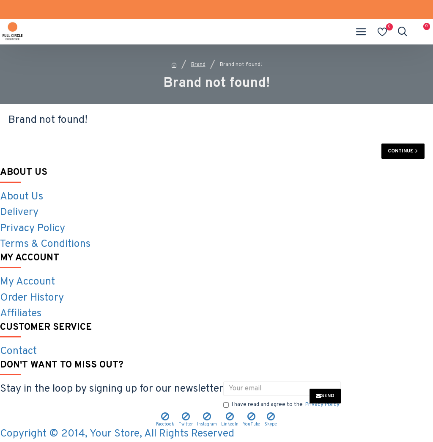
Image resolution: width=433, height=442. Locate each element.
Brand (198, 64)
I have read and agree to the (282, 405)
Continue (400, 151)
